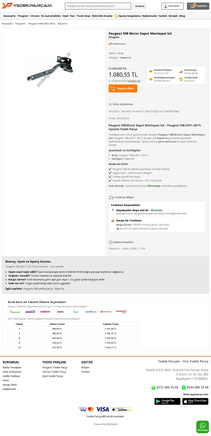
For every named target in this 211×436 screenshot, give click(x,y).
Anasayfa (7, 23)
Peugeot (20, 23)
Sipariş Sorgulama (127, 15)
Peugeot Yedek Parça (54, 367)
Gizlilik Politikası (11, 376)
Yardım (85, 371)
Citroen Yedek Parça (54, 371)
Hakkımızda (9, 389)
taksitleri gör (134, 80)
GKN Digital (111, 424)
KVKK (6, 380)
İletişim (85, 367)
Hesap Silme (10, 384)
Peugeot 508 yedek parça (38, 288)
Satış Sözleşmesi (12, 371)
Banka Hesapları (12, 367)
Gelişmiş (139, 6)
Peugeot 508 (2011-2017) (42, 23)
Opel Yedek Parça (52, 376)
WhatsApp (153, 185)
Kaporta (62, 23)
